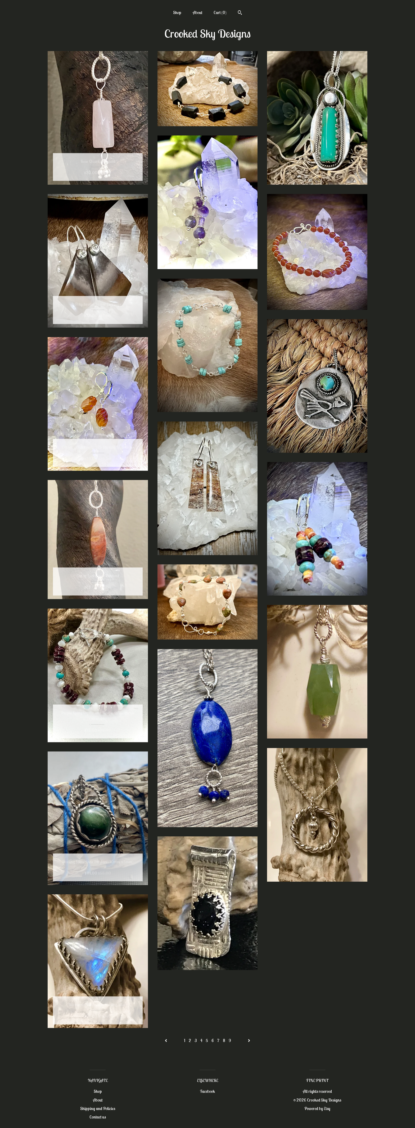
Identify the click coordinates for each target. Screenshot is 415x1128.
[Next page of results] (249, 1040)
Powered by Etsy (317, 1108)
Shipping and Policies (97, 1108)
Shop (177, 12)
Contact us (97, 1117)
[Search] (240, 13)
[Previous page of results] (166, 1040)
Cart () (220, 12)
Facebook (207, 1091)
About (197, 12)
